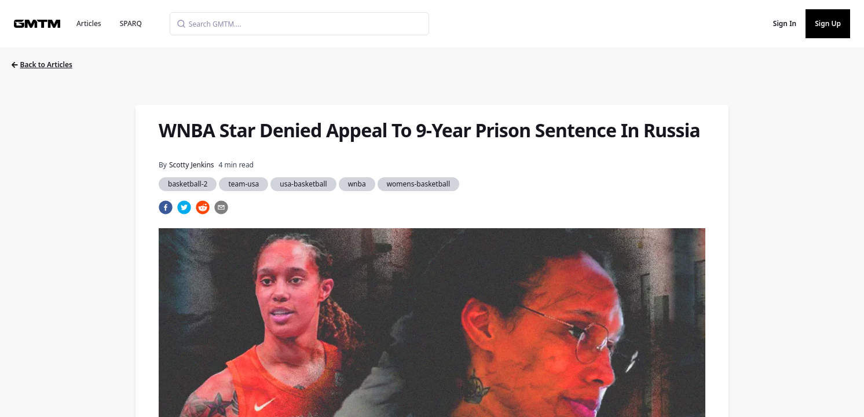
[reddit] (203, 207)
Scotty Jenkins (191, 165)
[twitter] (184, 207)
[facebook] (166, 207)
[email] (221, 207)
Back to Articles (42, 65)
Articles (88, 23)
